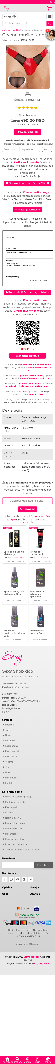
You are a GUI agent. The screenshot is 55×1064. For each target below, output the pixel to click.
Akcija (8, 730)
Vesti (7, 767)
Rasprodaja (11, 741)
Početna (6, 30)
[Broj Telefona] (27, 500)
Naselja (34, 887)
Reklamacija (11, 778)
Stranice (35, 894)
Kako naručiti (12, 751)
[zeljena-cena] (10, 149)
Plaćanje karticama (15, 823)
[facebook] (4, 879)
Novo (8, 735)
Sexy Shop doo (17, 671)
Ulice (5, 894)
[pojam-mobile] (24, 23)
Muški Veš (17, 30)
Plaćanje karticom (27, 209)
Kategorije (10, 16)
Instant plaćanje (27, 355)
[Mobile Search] (49, 23)
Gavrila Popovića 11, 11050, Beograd (20, 676)
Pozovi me (27, 509)
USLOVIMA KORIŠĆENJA (27, 936)
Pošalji (47, 149)
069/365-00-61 (18, 683)
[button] (7, 1059)
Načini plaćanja (13, 818)
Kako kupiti (11, 807)
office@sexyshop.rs (19, 687)
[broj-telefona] (30, 149)
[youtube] (17, 879)
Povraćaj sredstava (14, 839)
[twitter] (30, 879)
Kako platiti (11, 757)
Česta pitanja (11, 746)
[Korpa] (49, 8)
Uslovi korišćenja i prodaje (18, 797)
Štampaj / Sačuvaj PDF (27, 96)
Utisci (8, 772)
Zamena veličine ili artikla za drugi (22, 850)
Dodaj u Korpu (27, 132)
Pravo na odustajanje (16, 844)
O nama (9, 762)
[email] (20, 865)
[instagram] (11, 879)
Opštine (7, 887)
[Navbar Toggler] (49, 16)
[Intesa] (27, 915)
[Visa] (35, 908)
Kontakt (9, 783)
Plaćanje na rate (13, 828)
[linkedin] (24, 879)
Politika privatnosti (15, 802)
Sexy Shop (43, 963)
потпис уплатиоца (13, 277)
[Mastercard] (23, 908)
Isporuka (9, 813)
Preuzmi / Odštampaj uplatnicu (27, 292)
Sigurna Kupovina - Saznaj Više (27, 183)
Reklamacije (11, 834)
